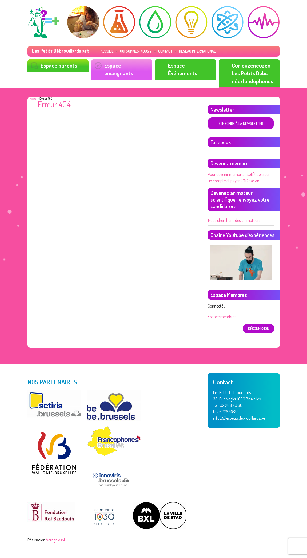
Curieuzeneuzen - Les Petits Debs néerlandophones (253, 73)
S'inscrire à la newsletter (240, 123)
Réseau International (197, 51)
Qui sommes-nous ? (135, 51)
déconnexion (258, 328)
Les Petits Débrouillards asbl (61, 51)
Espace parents (59, 65)
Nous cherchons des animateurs (234, 220)
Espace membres (222, 316)
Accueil (107, 51)
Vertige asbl (55, 540)
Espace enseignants (118, 69)
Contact (165, 51)
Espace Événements (182, 69)
